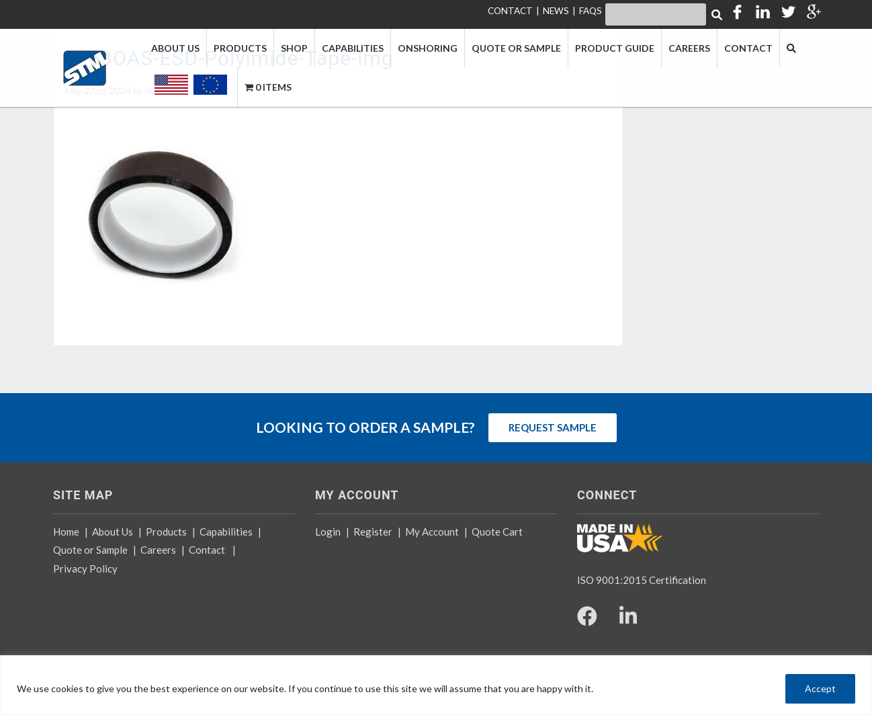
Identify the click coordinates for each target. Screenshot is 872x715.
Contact (207, 550)
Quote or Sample (90, 550)
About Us (112, 531)
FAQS (590, 10)
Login (328, 531)
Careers (158, 550)
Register (372, 531)
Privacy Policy (85, 568)
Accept (820, 688)
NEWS (556, 10)
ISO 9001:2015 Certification (641, 580)
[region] (436, 685)
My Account (432, 531)
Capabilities (226, 531)
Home (66, 531)
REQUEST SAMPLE (553, 427)
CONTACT (510, 10)
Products (166, 531)
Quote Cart (497, 531)
